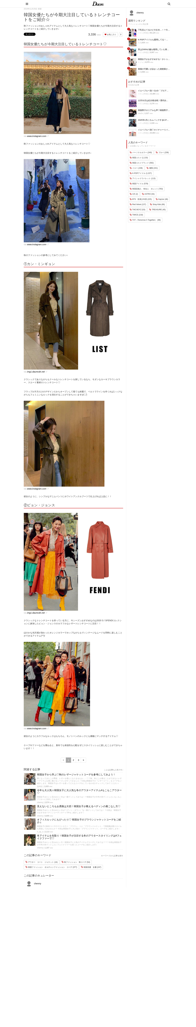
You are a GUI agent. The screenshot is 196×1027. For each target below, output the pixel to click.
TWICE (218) (136, 215)
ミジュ (140, 62)
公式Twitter (141, 998)
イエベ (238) (136, 168)
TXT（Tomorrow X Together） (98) (145, 220)
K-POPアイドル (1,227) (141, 173)
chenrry (40, 802)
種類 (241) (152, 168)
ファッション (116, 978)
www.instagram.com (36, 136)
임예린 (40, 786)
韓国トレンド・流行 (119, 1002)
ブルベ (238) (162, 152)
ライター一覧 (142, 986)
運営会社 (140, 970)
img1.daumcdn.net (36, 371)
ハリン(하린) (143, 33)
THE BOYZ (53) (137, 210)
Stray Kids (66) (157, 204)
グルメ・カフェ (117, 994)
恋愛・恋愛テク (117, 998)
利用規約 (140, 974)
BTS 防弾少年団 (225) (141, 199)
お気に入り (110, 34)
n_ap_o (40, 832)
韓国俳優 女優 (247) (91, 867)
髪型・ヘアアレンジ (119, 986)
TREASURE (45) (157, 210)
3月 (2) (134, 194)
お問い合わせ (142, 982)
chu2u (140, 113)
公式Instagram (142, 994)
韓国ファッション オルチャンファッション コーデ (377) (51, 867)
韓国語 (113, 1006)
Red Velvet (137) (138, 204)
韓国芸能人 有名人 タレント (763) (146, 189)
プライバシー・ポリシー (147, 978)
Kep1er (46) (162, 199)
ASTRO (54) (148, 194)
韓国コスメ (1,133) (139, 158)
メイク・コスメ (117, 982)
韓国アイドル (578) (139, 184)
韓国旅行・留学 (117, 974)
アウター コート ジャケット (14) (41, 862)
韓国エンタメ (116, 970)
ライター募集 (142, 990)
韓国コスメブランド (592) (142, 163)
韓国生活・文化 (117, 1010)
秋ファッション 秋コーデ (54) (76, 862)
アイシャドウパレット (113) (143, 178)
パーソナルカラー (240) (141, 152)
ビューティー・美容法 (120, 990)
